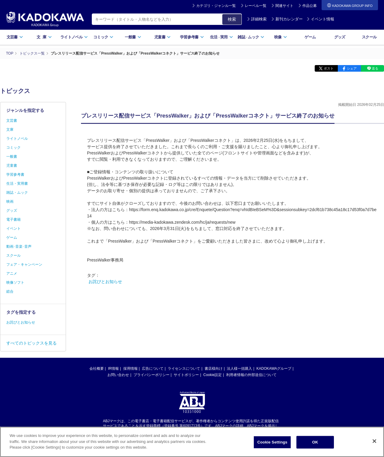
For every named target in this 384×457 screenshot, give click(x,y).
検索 (232, 19)
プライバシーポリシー (152, 375)
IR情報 (113, 368)
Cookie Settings (272, 449)
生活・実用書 (17, 183)
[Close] (374, 448)
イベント (13, 228)
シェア (352, 68)
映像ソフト (15, 282)
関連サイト (284, 6)
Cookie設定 (212, 375)
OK (315, 449)
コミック (103, 37)
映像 (280, 37)
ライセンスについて (184, 368)
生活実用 (221, 37)
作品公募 (309, 6)
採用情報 (130, 368)
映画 (10, 201)
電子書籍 (13, 219)
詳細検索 (257, 19)
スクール (369, 37)
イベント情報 (320, 19)
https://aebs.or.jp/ (170, 431)
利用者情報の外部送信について (251, 375)
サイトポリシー (186, 375)
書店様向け (214, 368)
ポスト (329, 68)
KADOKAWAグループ (273, 368)
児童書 (162, 37)
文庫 (10, 129)
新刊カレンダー (287, 19)
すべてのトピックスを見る (31, 343)
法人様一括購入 (239, 368)
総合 (10, 291)
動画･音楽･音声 (19, 246)
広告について (153, 368)
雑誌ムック (251, 37)
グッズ (339, 37)
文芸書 (15, 37)
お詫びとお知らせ (105, 281)
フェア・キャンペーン (24, 264)
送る (375, 68)
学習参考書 (192, 37)
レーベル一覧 (255, 6)
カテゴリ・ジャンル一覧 (216, 6)
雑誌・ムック (17, 192)
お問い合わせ (118, 375)
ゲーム (310, 37)
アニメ (11, 273)
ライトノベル (74, 37)
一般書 (133, 37)
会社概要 (96, 368)
